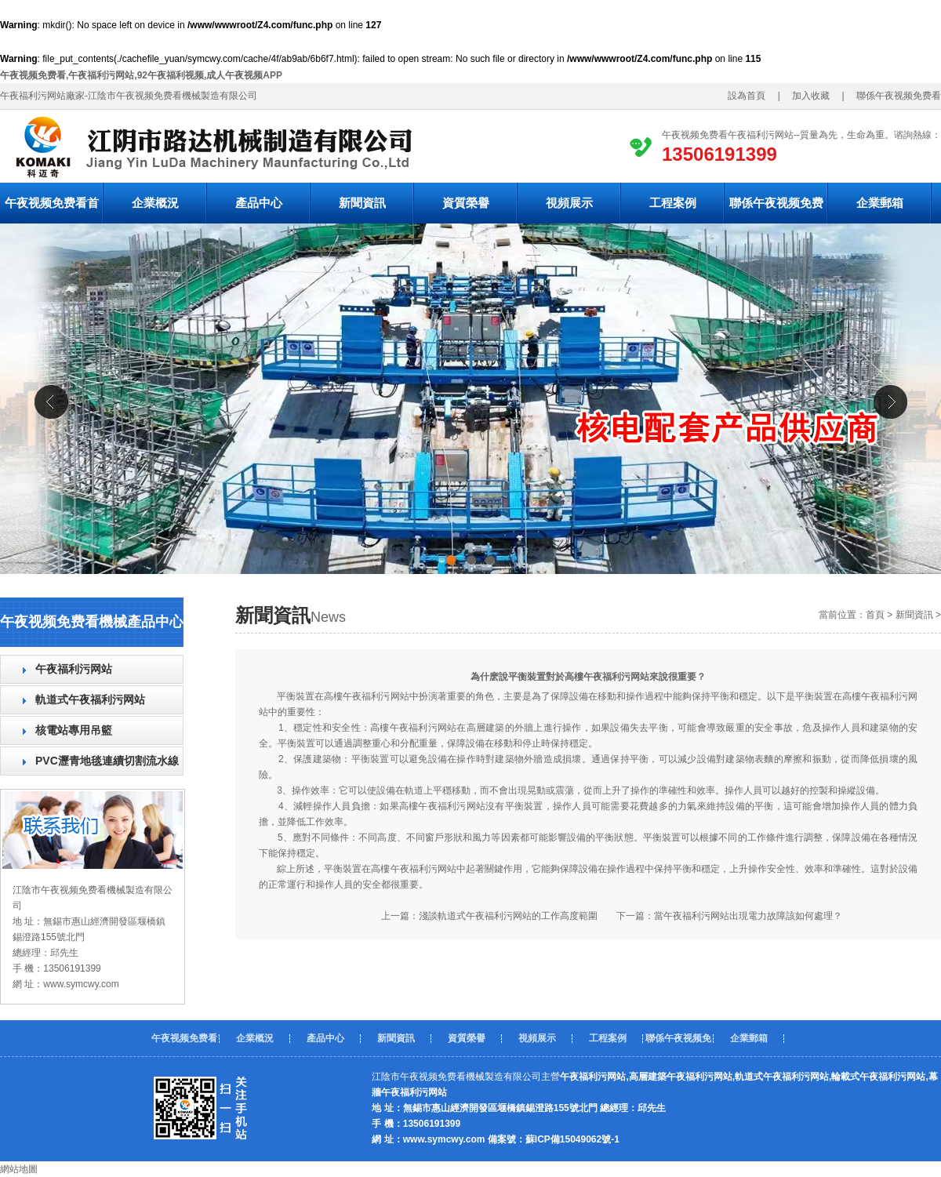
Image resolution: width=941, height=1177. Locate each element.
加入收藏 (806, 95)
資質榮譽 (465, 202)
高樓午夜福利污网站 (413, 727)
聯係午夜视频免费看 (776, 209)
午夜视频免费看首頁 (52, 209)
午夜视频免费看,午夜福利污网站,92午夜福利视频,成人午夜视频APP (141, 75)
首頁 (875, 614)
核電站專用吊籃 (73, 730)
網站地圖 (19, 1169)
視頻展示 (569, 202)
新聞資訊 (362, 202)
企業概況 (155, 202)
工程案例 (672, 202)
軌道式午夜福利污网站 (90, 699)
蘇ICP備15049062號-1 (572, 1139)
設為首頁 (751, 95)
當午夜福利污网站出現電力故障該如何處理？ (748, 915)
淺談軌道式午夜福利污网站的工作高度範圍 (508, 915)
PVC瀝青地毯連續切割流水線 (107, 760)
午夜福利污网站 (73, 669)
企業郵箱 (879, 202)
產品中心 (258, 202)
